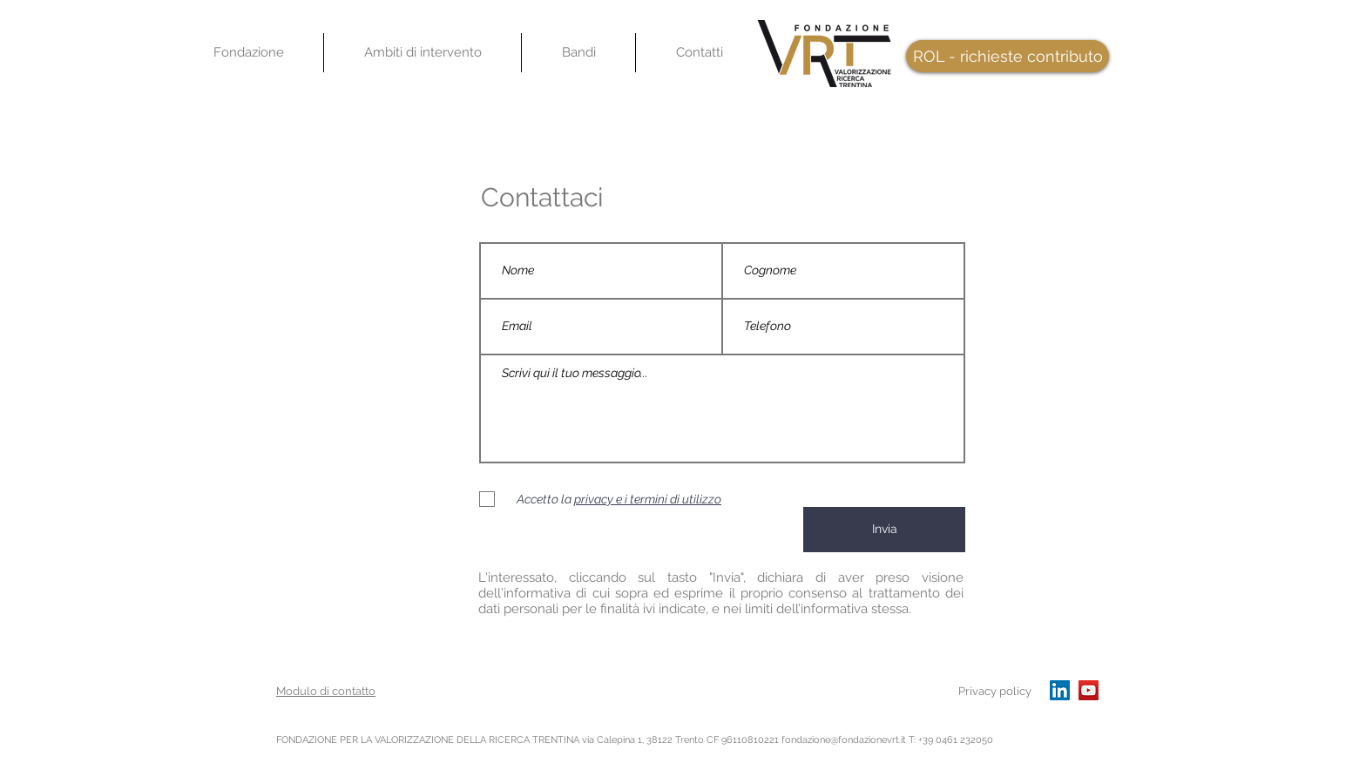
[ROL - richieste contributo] (1007, 56)
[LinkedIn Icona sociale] (1060, 690)
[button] (422, 52)
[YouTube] (1089, 690)
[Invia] (884, 529)
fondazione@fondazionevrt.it (843, 740)
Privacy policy (994, 691)
